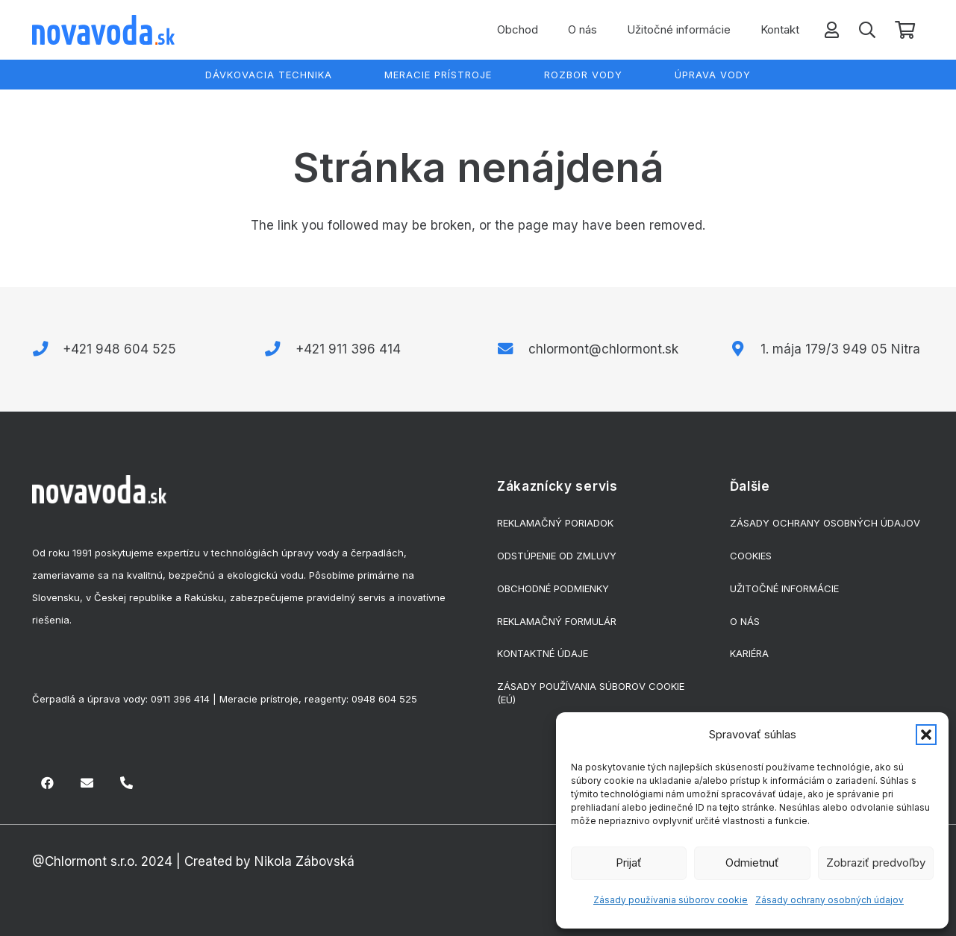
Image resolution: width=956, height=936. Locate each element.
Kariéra (749, 653)
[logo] (103, 30)
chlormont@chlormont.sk (603, 349)
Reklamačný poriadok (555, 523)
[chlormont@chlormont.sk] (512, 349)
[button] (926, 734)
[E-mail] (87, 783)
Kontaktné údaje (542, 653)
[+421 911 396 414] (280, 349)
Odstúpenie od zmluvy (556, 556)
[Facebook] (48, 783)
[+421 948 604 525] (47, 349)
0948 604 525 (384, 699)
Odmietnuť (752, 862)
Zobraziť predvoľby (875, 862)
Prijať (629, 862)
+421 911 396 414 (348, 349)
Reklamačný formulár (556, 621)
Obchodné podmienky (553, 588)
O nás (745, 621)
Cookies (751, 556)
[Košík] (905, 30)
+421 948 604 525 (119, 349)
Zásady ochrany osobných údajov (829, 899)
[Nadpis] (126, 783)
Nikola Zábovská (304, 861)
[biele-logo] (99, 489)
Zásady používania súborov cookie (670, 899)
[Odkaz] (832, 30)
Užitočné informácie (784, 588)
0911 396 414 (180, 699)
